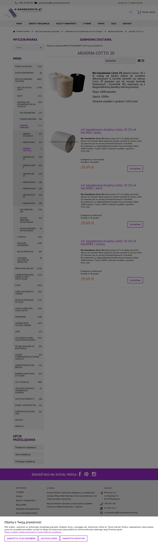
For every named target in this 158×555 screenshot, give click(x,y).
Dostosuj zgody (49, 538)
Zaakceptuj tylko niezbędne (21, 538)
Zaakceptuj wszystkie (73, 538)
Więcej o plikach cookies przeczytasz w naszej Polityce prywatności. (33, 532)
